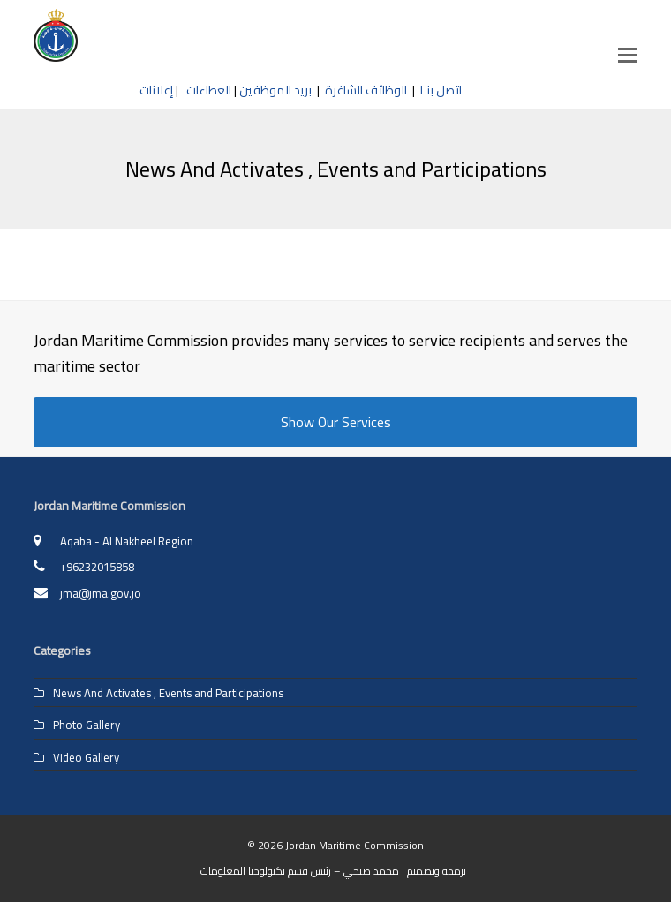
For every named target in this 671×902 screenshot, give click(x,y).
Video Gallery (86, 757)
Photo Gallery (86, 724)
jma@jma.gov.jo (100, 593)
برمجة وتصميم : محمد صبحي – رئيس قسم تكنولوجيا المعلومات (333, 871)
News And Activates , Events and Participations (168, 692)
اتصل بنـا (441, 90)
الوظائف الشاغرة (366, 90)
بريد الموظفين (275, 90)
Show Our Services (336, 422)
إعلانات (156, 90)
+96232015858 (97, 566)
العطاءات (206, 90)
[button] (627, 54)
